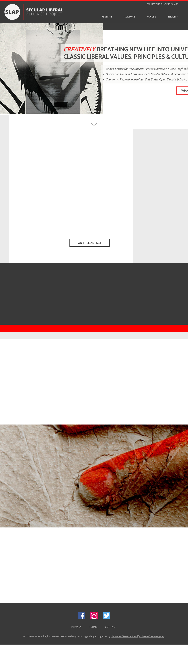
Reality (173, 16)
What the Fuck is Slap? (162, 4)
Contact (111, 627)
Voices (151, 16)
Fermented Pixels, (137, 636)
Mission (107, 16)
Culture (129, 16)
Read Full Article (89, 243)
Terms (93, 627)
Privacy (76, 627)
